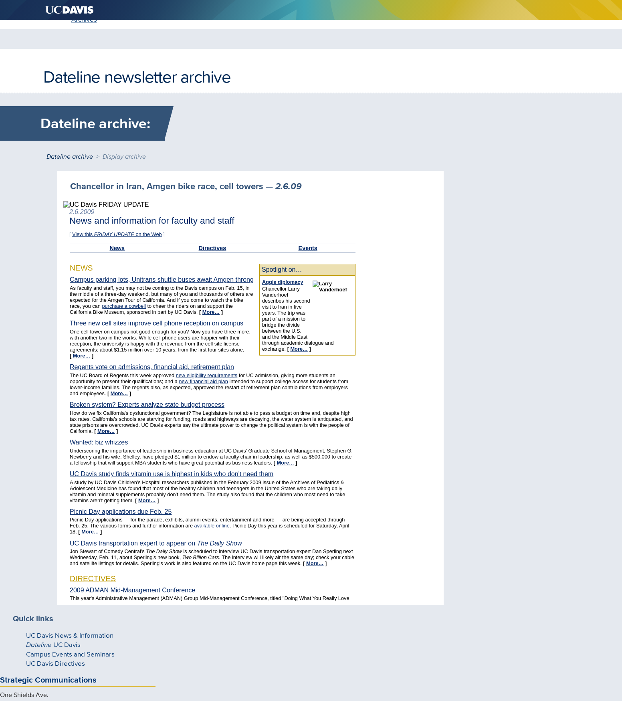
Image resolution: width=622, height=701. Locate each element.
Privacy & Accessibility (300, 650)
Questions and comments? (227, 650)
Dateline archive (69, 154)
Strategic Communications (106, 263)
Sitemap (346, 650)
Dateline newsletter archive (136, 48)
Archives (97, 77)
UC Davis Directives (85, 234)
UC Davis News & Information (99, 197)
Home (60, 77)
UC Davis (83, 209)
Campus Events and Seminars (99, 222)
